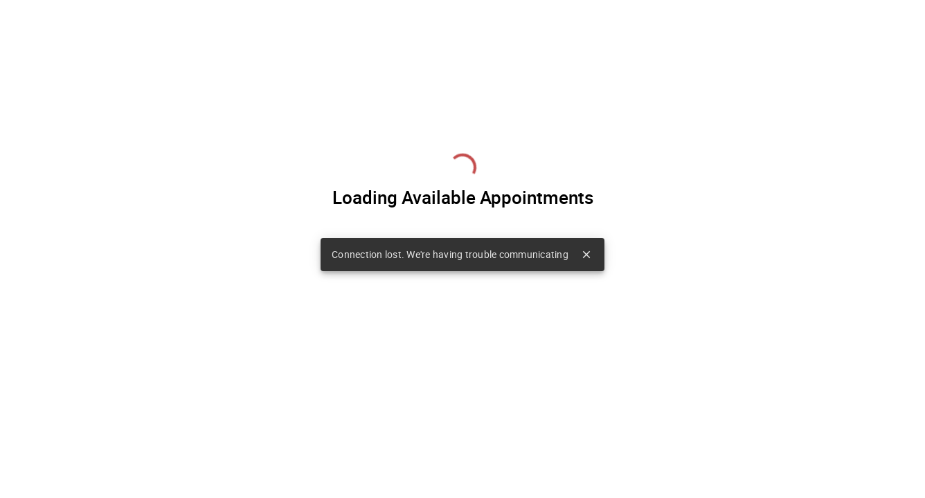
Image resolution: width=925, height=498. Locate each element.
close (586, 254)
